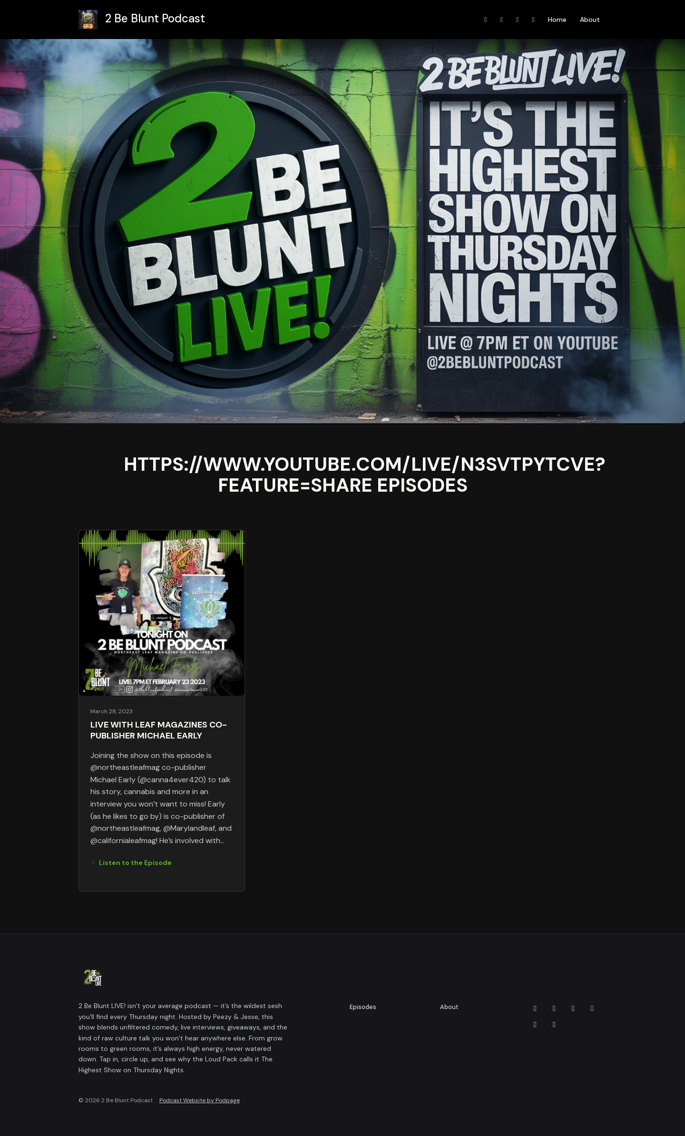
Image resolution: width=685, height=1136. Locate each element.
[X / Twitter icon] (554, 1025)
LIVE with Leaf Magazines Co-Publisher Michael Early (158, 730)
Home (557, 19)
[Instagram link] (502, 20)
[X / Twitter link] (534, 20)
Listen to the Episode (131, 862)
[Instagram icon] (573, 1008)
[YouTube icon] (535, 1025)
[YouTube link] (486, 20)
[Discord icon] (535, 1008)
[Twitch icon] (592, 1008)
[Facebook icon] (554, 1008)
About (590, 19)
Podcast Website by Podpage (199, 1100)
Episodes (363, 1007)
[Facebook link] (517, 20)
